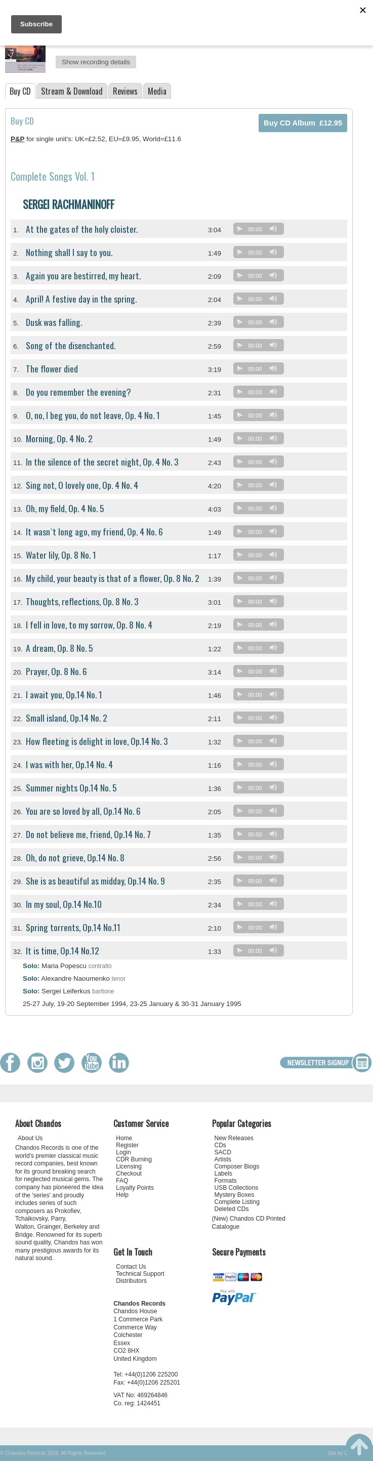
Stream (72, 91)
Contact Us (131, 1266)
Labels (223, 1173)
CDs (220, 1145)
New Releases (234, 1138)
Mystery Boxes (235, 1194)
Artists (223, 1159)
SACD (223, 1152)
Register (127, 1145)
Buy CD (20, 91)
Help (122, 1194)
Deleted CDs (232, 1209)
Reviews (125, 91)
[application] (261, 231)
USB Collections (237, 1187)
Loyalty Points (135, 1187)
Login (123, 1152)
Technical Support (140, 1273)
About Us (30, 1138)
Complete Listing (237, 1201)
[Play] (240, 229)
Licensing (129, 1166)
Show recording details (96, 62)
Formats (226, 1180)
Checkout (129, 1173)
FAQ (122, 1180)
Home (124, 1138)
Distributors (131, 1280)
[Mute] (273, 229)
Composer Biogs (237, 1166)
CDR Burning (134, 1159)
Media (157, 91)
